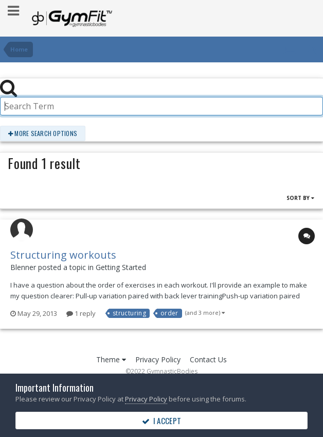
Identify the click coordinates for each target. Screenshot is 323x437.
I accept (161, 420)
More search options (42, 133)
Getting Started (121, 267)
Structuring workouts (63, 255)
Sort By (300, 197)
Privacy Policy (158, 359)
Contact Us (208, 359)
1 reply (81, 313)
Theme (111, 359)
